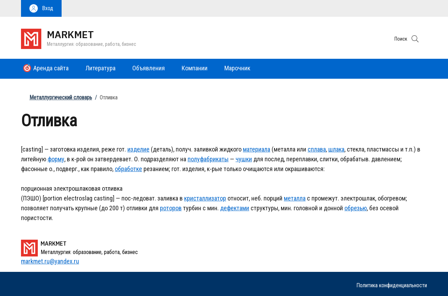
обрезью (355, 208)
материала (256, 149)
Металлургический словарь (60, 97)
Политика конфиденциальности (391, 285)
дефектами (234, 208)
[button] (41, 8)
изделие (138, 149)
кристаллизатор (205, 198)
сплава (317, 149)
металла (295, 198)
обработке (128, 168)
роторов (171, 208)
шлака (336, 149)
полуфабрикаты (208, 159)
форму (56, 159)
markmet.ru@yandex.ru (50, 261)
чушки (244, 159)
